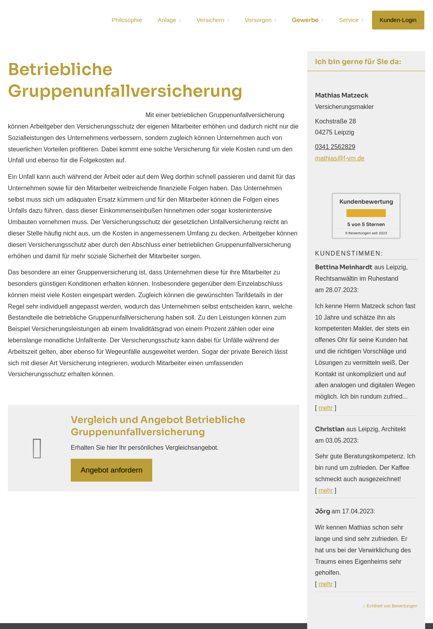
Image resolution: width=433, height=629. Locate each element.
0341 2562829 (335, 146)
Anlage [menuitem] (167, 20)
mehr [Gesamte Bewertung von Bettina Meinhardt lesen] (326, 408)
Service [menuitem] (349, 20)
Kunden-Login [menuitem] (398, 20)
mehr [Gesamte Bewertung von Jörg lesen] (326, 584)
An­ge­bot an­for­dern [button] (111, 470)
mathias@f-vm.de (340, 158)
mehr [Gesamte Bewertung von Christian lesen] (326, 490)
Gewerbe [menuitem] (305, 20)
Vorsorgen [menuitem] (258, 20)
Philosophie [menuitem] (127, 20)
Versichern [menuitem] (211, 20)
